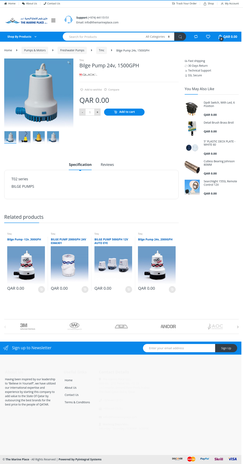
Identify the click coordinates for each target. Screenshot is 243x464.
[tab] (80, 166)
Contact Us (52, 3)
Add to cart (127, 112)
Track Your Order (184, 3)
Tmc (101, 50)
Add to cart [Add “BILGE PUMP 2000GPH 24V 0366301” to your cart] (84, 289)
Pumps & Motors (35, 50)
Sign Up (226, 348)
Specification (80, 165)
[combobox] (102, 36)
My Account (230, 3)
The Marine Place (17, 459)
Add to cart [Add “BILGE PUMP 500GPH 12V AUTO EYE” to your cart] (128, 289)
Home (9, 3)
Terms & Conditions (77, 402)
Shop (208, 3)
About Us (29, 3)
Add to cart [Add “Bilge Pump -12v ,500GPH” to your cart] (41, 289)
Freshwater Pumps (72, 50)
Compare (113, 89)
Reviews (107, 165)
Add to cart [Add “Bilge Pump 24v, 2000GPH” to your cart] (172, 289)
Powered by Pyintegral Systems (80, 459)
